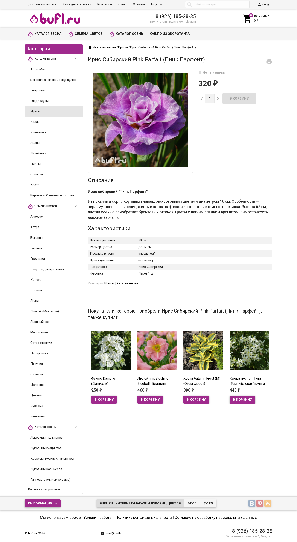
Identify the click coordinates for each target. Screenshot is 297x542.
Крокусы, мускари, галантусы (52, 458)
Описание (101, 180)
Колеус (35, 280)
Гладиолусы (39, 101)
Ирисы (35, 111)
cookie (75, 517)
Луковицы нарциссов (46, 469)
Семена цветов (85, 34)
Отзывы (139, 4)
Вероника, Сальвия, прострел (52, 195)
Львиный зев (40, 322)
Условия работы (98, 517)
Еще (154, 4)
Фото (208, 503)
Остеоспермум (41, 343)
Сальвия (36, 374)
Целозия (37, 385)
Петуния (36, 364)
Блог (192, 503)
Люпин (35, 301)
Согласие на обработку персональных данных (216, 517)
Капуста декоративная (47, 269)
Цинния (36, 395)
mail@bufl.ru (111, 533)
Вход (263, 4)
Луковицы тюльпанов (46, 437)
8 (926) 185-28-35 (176, 16)
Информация (40, 503)
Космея (36, 290)
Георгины (37, 90)
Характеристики (109, 228)
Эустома (36, 406)
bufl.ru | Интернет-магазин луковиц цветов (140, 503)
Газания (36, 248)
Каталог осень (126, 34)
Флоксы (36, 174)
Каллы (35, 122)
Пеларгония (39, 353)
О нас (122, 4)
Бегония (36, 238)
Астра (34, 227)
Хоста (34, 185)
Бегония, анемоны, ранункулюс (53, 80)
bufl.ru (32, 533)
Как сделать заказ (77, 4)
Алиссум (36, 217)
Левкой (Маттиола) (44, 311)
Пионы (35, 164)
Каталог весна (45, 34)
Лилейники (38, 153)
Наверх (279, 534)
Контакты (104, 4)
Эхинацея (37, 416)
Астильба (37, 69)
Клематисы (38, 132)
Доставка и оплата (42, 4)
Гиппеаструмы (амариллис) (50, 480)
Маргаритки (39, 332)
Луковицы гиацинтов (46, 448)
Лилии (35, 143)
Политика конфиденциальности (143, 517)
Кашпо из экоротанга (170, 34)
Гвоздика (37, 259)
